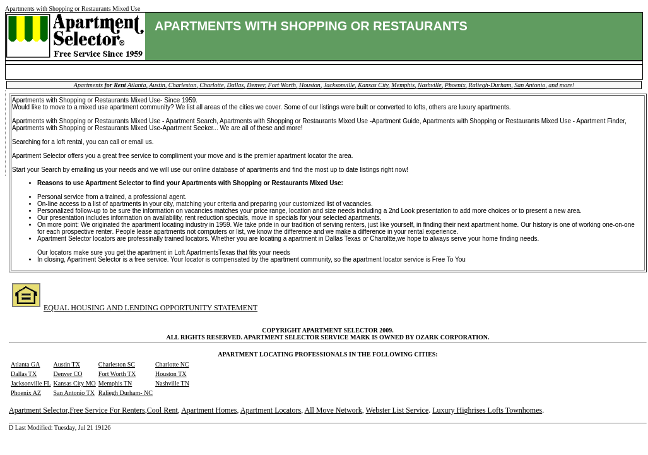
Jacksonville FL (31, 383)
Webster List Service (397, 410)
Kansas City (373, 85)
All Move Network (333, 410)
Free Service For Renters (107, 410)
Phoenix (455, 85)
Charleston (182, 85)
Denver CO (68, 373)
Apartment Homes (209, 410)
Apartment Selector (38, 410)
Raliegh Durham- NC (125, 392)
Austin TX (67, 364)
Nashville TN (172, 383)
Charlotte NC (172, 364)
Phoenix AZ (26, 392)
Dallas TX (24, 373)
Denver (255, 85)
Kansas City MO (75, 383)
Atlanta (136, 85)
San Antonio (529, 85)
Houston (310, 85)
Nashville (430, 85)
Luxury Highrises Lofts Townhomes (487, 410)
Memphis (403, 85)
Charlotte (211, 85)
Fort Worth (282, 85)
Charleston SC (116, 364)
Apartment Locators (270, 410)
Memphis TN (115, 383)
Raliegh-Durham (490, 85)
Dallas (235, 85)
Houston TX (171, 373)
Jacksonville (339, 85)
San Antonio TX (74, 392)
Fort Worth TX (117, 373)
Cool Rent (162, 410)
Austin (157, 85)
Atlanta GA (25, 364)
